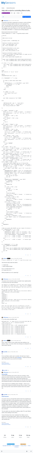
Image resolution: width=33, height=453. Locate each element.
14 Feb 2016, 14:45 (14, 351)
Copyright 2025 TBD (7, 445)
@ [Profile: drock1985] (4, 374)
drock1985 (5, 351)
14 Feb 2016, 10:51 (15, 279)
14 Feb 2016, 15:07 (15, 372)
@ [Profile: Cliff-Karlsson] (5, 396)
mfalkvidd (5, 258)
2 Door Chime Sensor (5, 363)
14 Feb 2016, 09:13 (15, 20)
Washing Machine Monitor (6, 364)
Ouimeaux (19, 357)
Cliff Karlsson (5, 20)
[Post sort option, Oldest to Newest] (3, 17)
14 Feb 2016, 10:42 (17, 258)
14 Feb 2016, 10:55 (15, 317)
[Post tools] (30, 255)
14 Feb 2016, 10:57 (17, 340)
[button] (1, 451)
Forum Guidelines (15, 445)
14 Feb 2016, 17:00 (14, 394)
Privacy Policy (23, 445)
